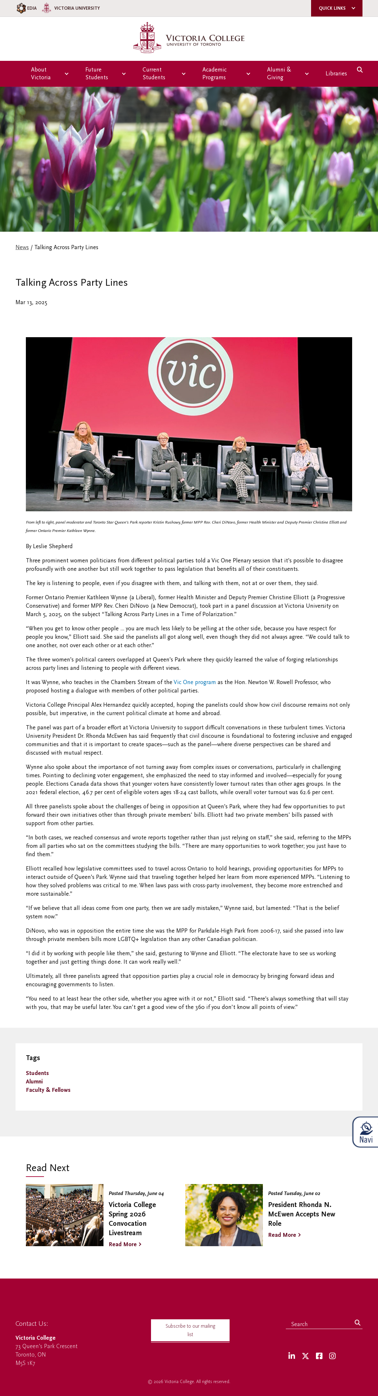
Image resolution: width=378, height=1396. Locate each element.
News (22, 247)
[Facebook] (319, 1356)
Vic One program (194, 682)
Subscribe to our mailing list (190, 1330)
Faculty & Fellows (48, 1090)
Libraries (336, 73)
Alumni (34, 1081)
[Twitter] (305, 1356)
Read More (123, 1244)
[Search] (357, 1323)
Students (37, 1073)
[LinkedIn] (291, 1356)
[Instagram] (332, 1356)
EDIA (26, 8)
